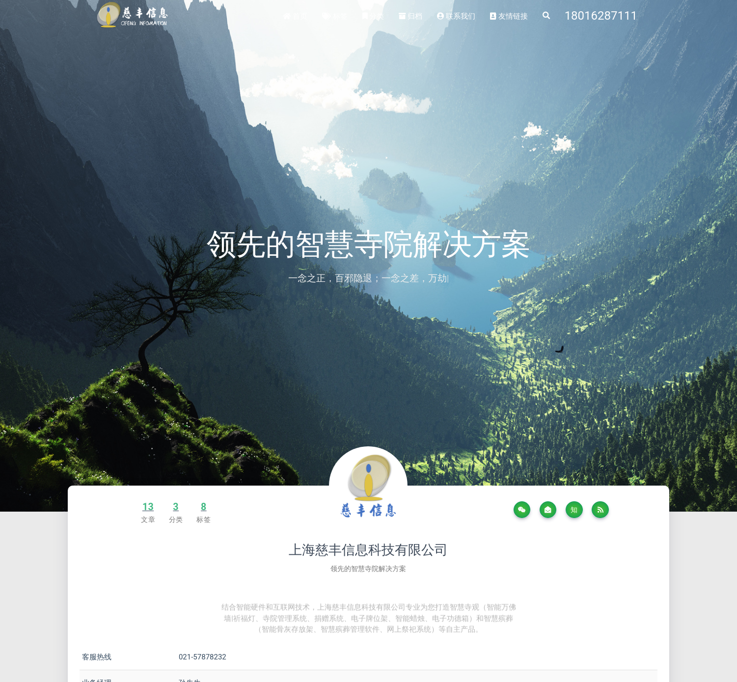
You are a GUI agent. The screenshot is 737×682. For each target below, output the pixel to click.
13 (148, 507)
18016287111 (601, 16)
